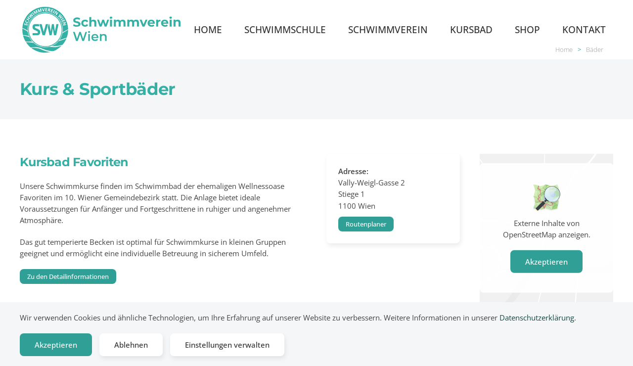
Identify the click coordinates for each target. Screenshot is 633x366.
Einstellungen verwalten (227, 345)
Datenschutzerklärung (536, 317)
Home (208, 29)
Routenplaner (366, 224)
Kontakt (584, 29)
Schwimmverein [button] (388, 29)
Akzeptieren (546, 262)
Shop (527, 29)
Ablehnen (131, 345)
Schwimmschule (285, 29)
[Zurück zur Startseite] (103, 29)
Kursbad (471, 29)
